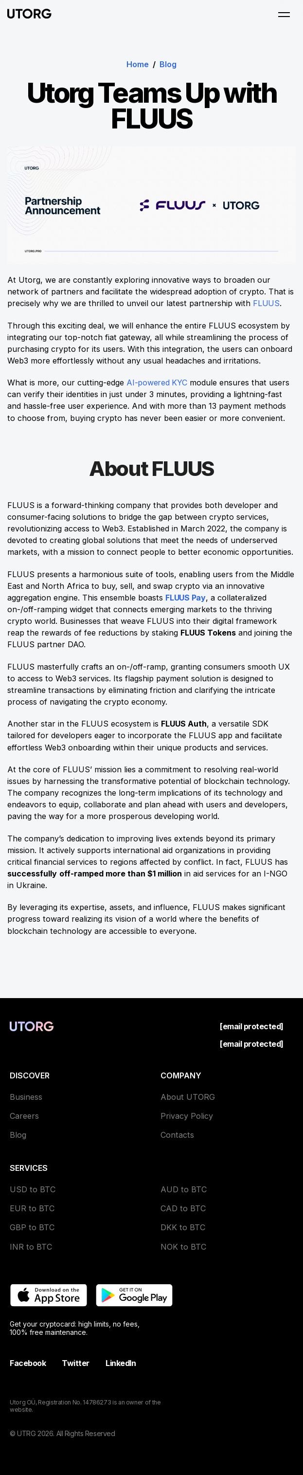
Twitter (75, 1363)
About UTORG (187, 1097)
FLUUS (266, 303)
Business (26, 1097)
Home (137, 64)
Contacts (177, 1135)
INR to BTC (31, 1247)
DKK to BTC (182, 1227)
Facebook (28, 1363)
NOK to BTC (183, 1247)
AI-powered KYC (157, 382)
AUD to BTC (183, 1189)
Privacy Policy (186, 1116)
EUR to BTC (32, 1208)
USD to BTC (32, 1189)
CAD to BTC (183, 1208)
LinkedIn (121, 1363)
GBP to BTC (32, 1227)
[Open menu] (284, 14)
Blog (168, 64)
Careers (24, 1116)
